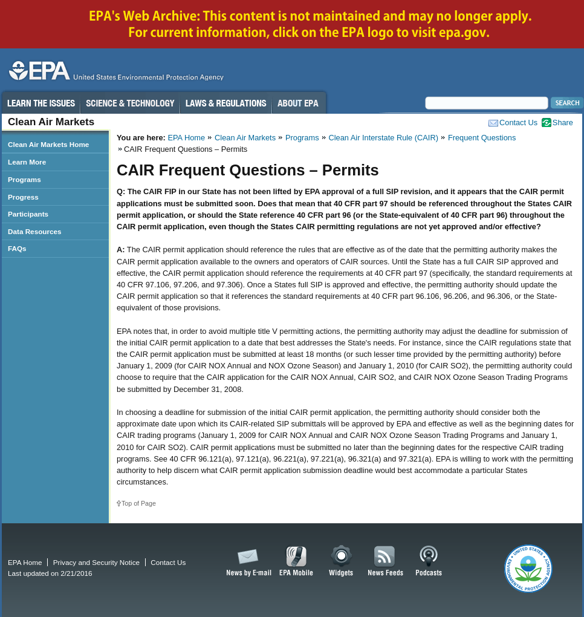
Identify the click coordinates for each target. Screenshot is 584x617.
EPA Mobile (296, 561)
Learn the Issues (40, 102)
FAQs (17, 248)
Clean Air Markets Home (48, 144)
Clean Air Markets (245, 137)
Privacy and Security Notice (96, 562)
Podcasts (428, 561)
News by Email (246, 561)
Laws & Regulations (225, 102)
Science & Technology (130, 102)
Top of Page (139, 503)
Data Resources (35, 231)
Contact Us (518, 122)
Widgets (342, 561)
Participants (28, 214)
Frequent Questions (482, 137)
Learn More (27, 162)
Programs (302, 137)
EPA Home (186, 137)
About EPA (299, 102)
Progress (23, 197)
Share (563, 122)
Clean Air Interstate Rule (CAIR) (383, 137)
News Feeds (386, 561)
